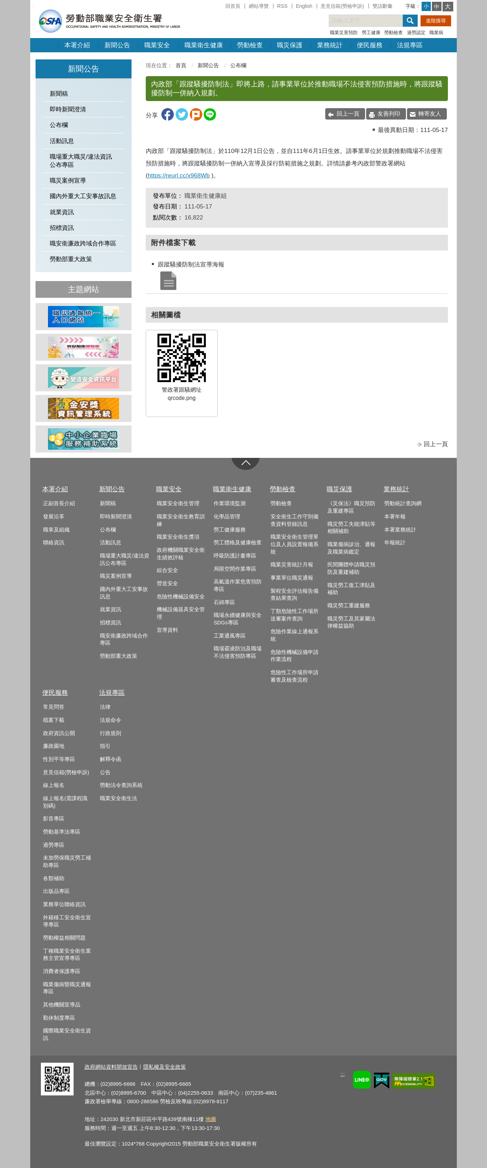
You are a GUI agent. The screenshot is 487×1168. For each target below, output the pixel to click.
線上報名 (53, 785)
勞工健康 (371, 32)
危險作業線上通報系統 (295, 635)
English (304, 6)
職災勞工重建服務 (348, 605)
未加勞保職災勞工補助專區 (67, 861)
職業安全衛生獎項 (178, 537)
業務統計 (330, 45)
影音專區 (53, 818)
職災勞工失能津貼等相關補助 (351, 527)
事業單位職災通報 (292, 578)
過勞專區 (53, 845)
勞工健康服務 (230, 530)
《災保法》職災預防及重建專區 (351, 507)
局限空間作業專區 (235, 569)
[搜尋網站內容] (372, 21)
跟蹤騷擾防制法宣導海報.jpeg (167, 280)
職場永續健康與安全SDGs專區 (238, 618)
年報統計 (395, 542)
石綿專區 (224, 602)
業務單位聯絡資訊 (64, 904)
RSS (282, 6)
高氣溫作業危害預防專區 (238, 585)
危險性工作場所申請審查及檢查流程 (295, 676)
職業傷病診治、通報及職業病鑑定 (351, 548)
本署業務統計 (400, 530)
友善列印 (389, 114)
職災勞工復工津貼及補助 (351, 589)
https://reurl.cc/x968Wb (179, 175)
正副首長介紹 (59, 503)
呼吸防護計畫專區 (235, 556)
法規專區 (410, 45)
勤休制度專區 (59, 1018)
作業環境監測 (230, 503)
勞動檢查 (393, 32)
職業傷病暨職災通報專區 (67, 988)
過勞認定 (416, 32)
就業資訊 (62, 212)
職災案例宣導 (68, 180)
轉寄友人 (429, 114)
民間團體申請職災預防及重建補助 (351, 568)
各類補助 (53, 878)
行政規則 (110, 733)
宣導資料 (167, 630)
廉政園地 (53, 746)
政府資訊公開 (59, 733)
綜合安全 (167, 570)
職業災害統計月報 (292, 564)
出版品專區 (56, 891)
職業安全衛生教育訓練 (181, 520)
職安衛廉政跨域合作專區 (83, 243)
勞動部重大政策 (71, 259)
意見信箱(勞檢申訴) (342, 6)
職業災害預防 (344, 32)
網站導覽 (259, 6)
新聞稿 (59, 93)
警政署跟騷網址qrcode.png (181, 367)
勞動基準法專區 (61, 832)
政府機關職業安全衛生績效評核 (181, 553)
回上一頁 (348, 114)
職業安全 (157, 45)
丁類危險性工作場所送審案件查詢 (295, 615)
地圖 (210, 1119)
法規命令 (110, 720)
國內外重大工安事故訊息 (83, 196)
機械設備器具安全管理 (181, 613)
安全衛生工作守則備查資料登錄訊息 (295, 520)
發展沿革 (53, 516)
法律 (105, 707)
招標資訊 (62, 227)
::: (32, 6)
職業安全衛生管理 (178, 503)
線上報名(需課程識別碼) (65, 802)
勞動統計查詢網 (403, 503)
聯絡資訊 (53, 542)
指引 (105, 746)
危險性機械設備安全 (181, 596)
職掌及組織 (56, 530)
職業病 (436, 32)
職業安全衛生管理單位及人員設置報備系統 (295, 544)
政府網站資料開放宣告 (111, 1067)
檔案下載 (53, 720)
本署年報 (395, 516)
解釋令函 (110, 759)
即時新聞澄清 (68, 109)
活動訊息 (62, 141)
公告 (105, 772)
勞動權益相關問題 (64, 938)
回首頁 (232, 6)
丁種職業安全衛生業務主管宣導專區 (67, 954)
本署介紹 (77, 45)
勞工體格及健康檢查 (238, 542)
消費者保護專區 (61, 971)
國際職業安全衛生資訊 (67, 1034)
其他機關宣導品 (61, 1005)
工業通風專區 (230, 636)
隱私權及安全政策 (164, 1067)
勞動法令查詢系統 (121, 785)
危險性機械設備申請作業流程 (295, 655)
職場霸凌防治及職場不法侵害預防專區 (238, 652)
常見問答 (53, 707)
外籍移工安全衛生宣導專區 (67, 921)
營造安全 (167, 583)
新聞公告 (117, 45)
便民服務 (369, 45)
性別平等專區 (59, 759)
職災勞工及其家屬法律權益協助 (351, 622)
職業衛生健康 (203, 45)
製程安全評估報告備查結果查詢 (295, 594)
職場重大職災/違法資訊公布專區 (81, 160)
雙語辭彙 (382, 6)
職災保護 (290, 45)
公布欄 (59, 125)
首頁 (181, 65)
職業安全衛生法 (118, 798)
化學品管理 (227, 516)
